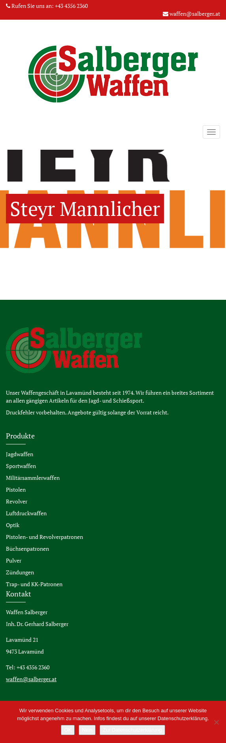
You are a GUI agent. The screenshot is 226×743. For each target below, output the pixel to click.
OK (68, 730)
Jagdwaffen (19, 454)
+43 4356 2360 (71, 5)
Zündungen (20, 572)
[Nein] (216, 722)
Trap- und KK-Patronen (34, 584)
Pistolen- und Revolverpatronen (44, 537)
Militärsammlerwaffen (33, 477)
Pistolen (16, 489)
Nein (87, 730)
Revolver (16, 501)
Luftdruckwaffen (26, 513)
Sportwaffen (21, 466)
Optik (12, 525)
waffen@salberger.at (195, 13)
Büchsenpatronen (27, 548)
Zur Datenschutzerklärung (132, 730)
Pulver (13, 560)
